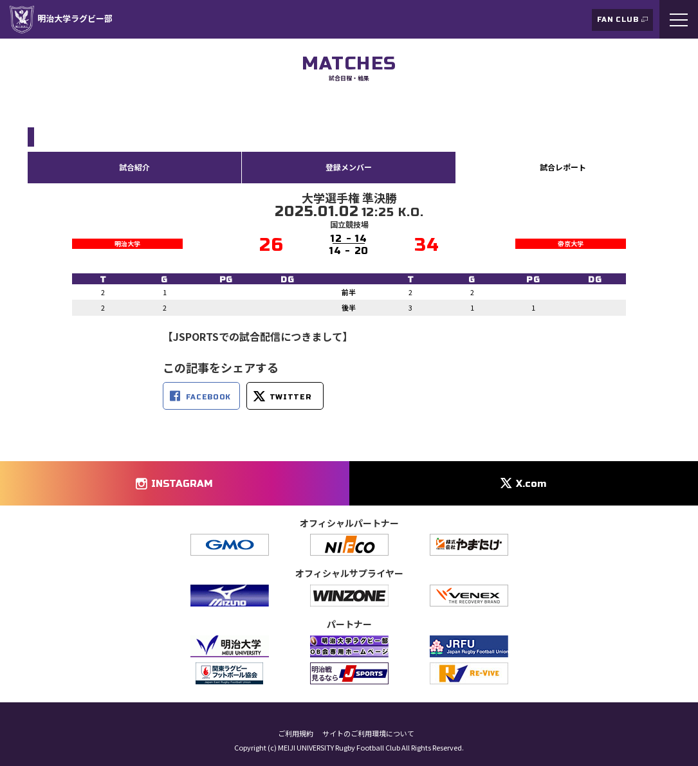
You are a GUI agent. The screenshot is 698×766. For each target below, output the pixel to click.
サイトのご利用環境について (368, 733)
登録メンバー (349, 166)
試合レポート (563, 166)
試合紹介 (134, 166)
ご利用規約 (295, 733)
